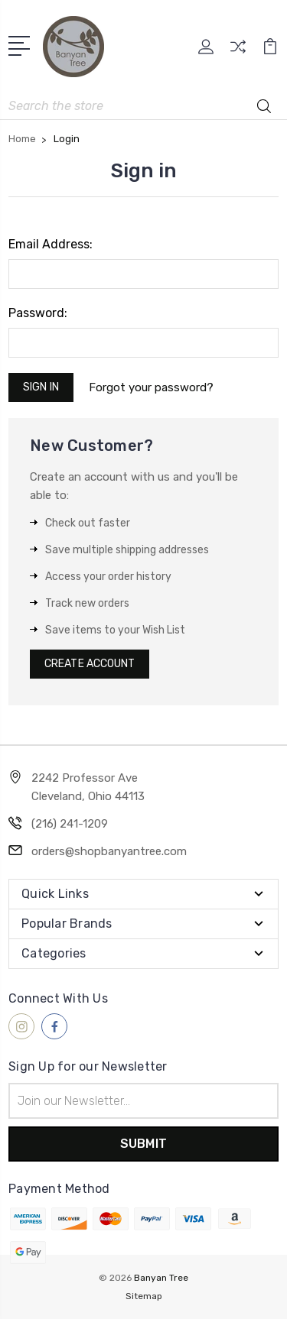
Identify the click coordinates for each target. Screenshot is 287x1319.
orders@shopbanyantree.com (109, 851)
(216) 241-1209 (69, 824)
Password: (37, 313)
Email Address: (50, 244)
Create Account (89, 663)
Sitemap (144, 1296)
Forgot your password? (151, 387)
